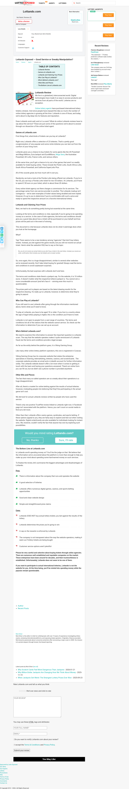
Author (20, 606)
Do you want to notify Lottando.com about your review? (36, 739)
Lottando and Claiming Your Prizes (50, 75)
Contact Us (3, 783)
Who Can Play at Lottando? (47, 77)
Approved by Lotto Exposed (8, 764)
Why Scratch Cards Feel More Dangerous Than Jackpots (41, 670)
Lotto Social (95, 65)
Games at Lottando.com (46, 72)
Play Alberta (108, 84)
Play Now (108, 15)
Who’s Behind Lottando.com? (48, 80)
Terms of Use (4, 777)
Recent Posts (23, 608)
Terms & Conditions (32, 745)
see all (35, 666)
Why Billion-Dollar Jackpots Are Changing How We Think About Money (47, 672)
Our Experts (3, 768)
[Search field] (92, 3)
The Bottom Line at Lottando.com (50, 85)
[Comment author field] (30, 727)
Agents (52, 3)
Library (2, 770)
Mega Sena (60, 154)
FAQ (1, 774)
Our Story (3, 766)
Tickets (42, 3)
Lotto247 (94, 77)
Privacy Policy (49, 745)
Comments (3, 781)
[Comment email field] (30, 733)
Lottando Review (44, 70)
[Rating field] (19, 691)
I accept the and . (35, 745)
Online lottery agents (43, 108)
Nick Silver (19, 634)
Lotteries (62, 3)
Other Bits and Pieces (45, 83)
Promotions (3, 772)
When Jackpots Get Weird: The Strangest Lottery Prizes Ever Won (45, 678)
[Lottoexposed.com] (25, 3)
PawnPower (95, 52)
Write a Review (24, 21)
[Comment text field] (37, 707)
